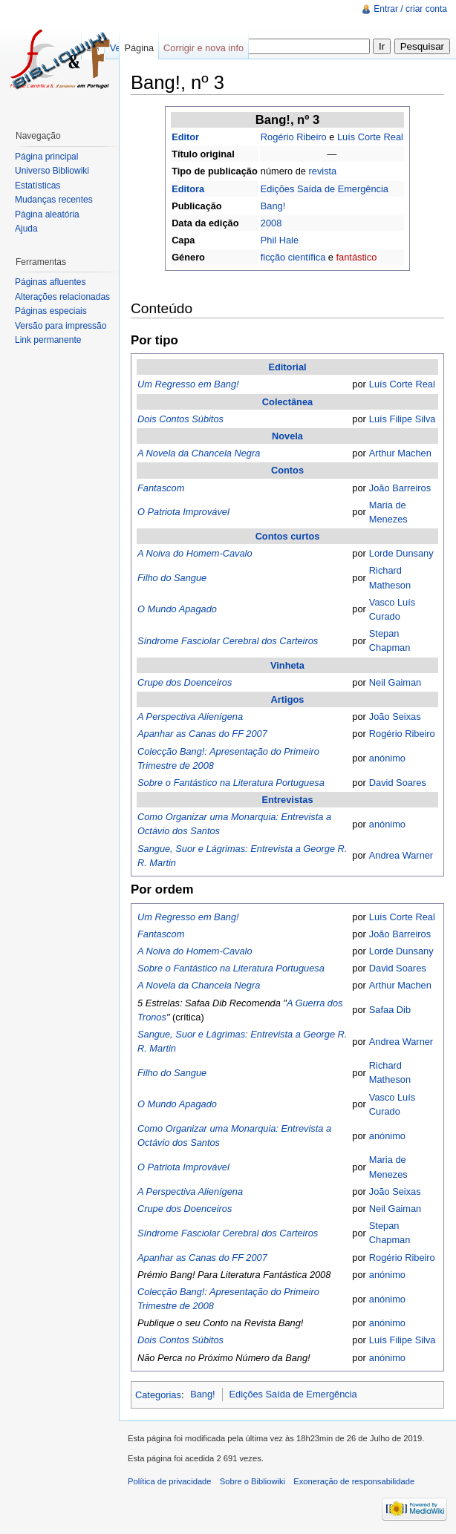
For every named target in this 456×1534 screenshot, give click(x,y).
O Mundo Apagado (177, 608)
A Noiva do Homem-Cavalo (195, 553)
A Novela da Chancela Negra (198, 453)
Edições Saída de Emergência (324, 188)
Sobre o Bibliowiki (252, 1481)
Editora (188, 188)
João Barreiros (400, 488)
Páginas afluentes (50, 282)
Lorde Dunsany (401, 553)
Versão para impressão (60, 326)
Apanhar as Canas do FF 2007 (202, 733)
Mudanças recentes (54, 199)
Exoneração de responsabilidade (353, 1481)
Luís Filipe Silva (402, 419)
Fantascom (160, 488)
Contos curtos (287, 536)
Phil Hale (280, 240)
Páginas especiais (51, 311)
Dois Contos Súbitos (180, 419)
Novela (287, 436)
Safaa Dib (390, 1009)
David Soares (397, 782)
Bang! (273, 206)
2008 (271, 223)
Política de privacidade (170, 1481)
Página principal (46, 156)
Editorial (287, 367)
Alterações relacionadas (62, 297)
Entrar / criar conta (410, 9)
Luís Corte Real (370, 136)
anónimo (387, 758)
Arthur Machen (400, 453)
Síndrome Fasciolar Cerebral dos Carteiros (227, 640)
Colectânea (287, 401)
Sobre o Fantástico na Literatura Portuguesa (231, 782)
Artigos (287, 699)
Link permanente (48, 340)
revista (323, 171)
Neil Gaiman (395, 682)
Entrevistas (287, 799)
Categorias (158, 1394)
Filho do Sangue (171, 577)
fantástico (356, 257)
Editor (185, 136)
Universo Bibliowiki (52, 170)
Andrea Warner (401, 855)
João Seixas (395, 716)
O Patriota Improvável (183, 511)
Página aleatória (47, 214)
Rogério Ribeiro (294, 136)
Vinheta (287, 665)
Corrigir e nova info (203, 47)
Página (139, 47)
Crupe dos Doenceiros (184, 682)
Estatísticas (37, 185)
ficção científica (293, 257)
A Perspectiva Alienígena (190, 716)
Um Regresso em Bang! (188, 384)
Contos (287, 470)
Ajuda (26, 228)
